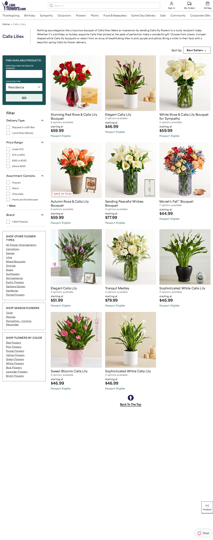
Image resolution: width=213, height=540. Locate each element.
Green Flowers (15, 359)
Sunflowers (13, 273)
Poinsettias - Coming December (18, 322)
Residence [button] (16, 87)
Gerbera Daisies (15, 286)
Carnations (12, 248)
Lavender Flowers (17, 371)
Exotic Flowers (15, 282)
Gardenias (12, 290)
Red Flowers (13, 342)
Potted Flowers (15, 294)
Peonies (10, 316)
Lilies (9, 257)
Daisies (10, 253)
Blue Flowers (14, 367)
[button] (11, 15)
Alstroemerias (14, 278)
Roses (9, 269)
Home (6, 24)
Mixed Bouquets (15, 261)
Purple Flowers (15, 350)
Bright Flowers (15, 375)
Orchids (10, 265)
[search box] (106, 5)
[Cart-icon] (207, 5)
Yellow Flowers (15, 355)
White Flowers (15, 363)
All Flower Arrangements (21, 244)
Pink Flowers (13, 346)
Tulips (9, 312)
